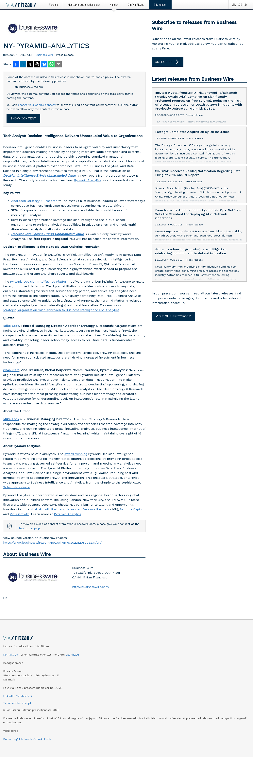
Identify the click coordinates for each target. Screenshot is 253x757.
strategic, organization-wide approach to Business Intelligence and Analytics (61, 310)
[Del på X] (30, 64)
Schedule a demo (16, 487)
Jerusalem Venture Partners (87, 509)
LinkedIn (8, 696)
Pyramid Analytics (87, 180)
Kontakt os (10, 654)
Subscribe (167, 62)
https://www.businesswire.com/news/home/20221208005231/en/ (52, 542)
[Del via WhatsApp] (51, 64)
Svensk (37, 739)
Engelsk (18, 739)
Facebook (22, 696)
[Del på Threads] (37, 64)
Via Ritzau (72, 654)
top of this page (30, 528)
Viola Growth (19, 514)
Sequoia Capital (132, 509)
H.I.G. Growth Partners (47, 509)
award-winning (75, 454)
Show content (23, 118)
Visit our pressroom (173, 316)
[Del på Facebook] (16, 64)
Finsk (47, 739)
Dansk (7, 739)
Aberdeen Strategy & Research (34, 201)
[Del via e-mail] (58, 64)
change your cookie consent (37, 104)
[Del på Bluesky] (44, 64)
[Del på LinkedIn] (23, 64)
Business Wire (44, 54)
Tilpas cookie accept (17, 703)
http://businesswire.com (90, 587)
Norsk (28, 739)
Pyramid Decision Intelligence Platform (40, 281)
